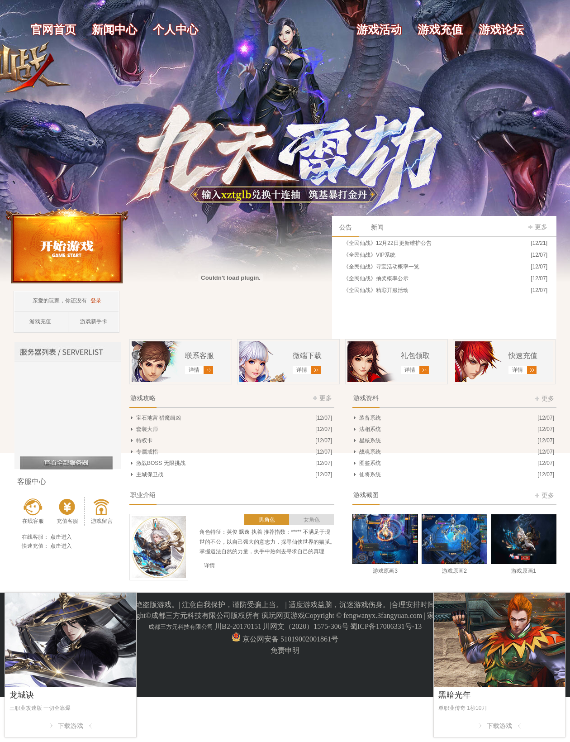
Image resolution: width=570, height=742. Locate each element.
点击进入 (61, 537)
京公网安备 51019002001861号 (289, 639)
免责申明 (285, 650)
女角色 (312, 520)
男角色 (267, 520)
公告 (345, 227)
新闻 (377, 227)
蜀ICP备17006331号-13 (386, 626)
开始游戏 (66, 245)
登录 (95, 300)
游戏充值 (40, 321)
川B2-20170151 (237, 626)
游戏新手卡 (93, 321)
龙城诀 (22, 694)
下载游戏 (70, 725)
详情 (209, 565)
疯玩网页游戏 (283, 615)
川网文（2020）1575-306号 (305, 626)
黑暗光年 (454, 694)
